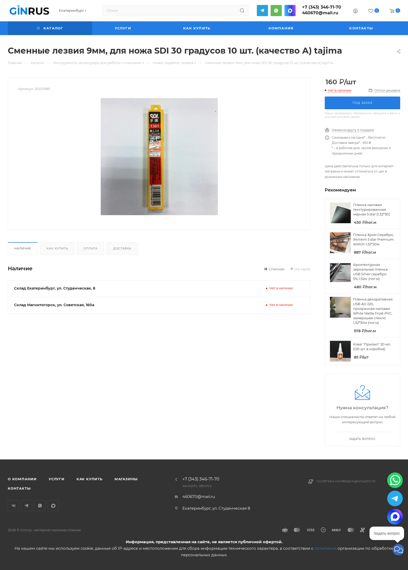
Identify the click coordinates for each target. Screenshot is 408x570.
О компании (22, 479)
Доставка (122, 248)
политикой (325, 548)
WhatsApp (276, 10)
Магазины (126, 479)
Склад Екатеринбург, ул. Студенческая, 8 (54, 288)
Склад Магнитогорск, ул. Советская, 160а (54, 305)
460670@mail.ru (320, 12)
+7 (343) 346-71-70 (321, 7)
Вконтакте (13, 505)
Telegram (262, 10)
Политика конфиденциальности (346, 481)
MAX (290, 10)
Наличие (22, 248)
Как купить (57, 248)
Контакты (19, 488)
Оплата (91, 248)
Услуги (57, 479)
